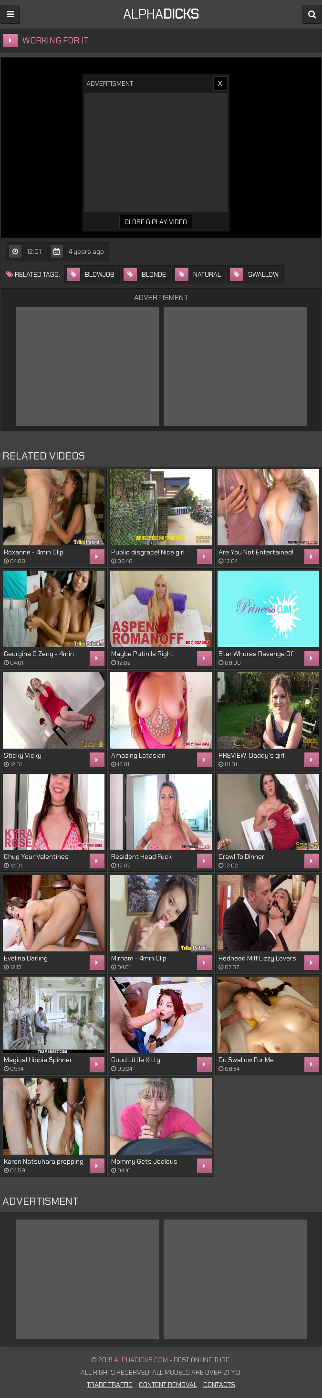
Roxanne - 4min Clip (33, 552)
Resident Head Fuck (141, 856)
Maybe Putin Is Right (142, 653)
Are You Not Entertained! (255, 552)
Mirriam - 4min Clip (138, 958)
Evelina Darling (26, 958)
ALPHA (161, 14)
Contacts (219, 1384)
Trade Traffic (110, 1384)
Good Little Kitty (135, 1059)
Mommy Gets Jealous (144, 1161)
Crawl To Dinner (241, 856)
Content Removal (168, 1384)
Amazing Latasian (138, 755)
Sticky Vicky (23, 755)
